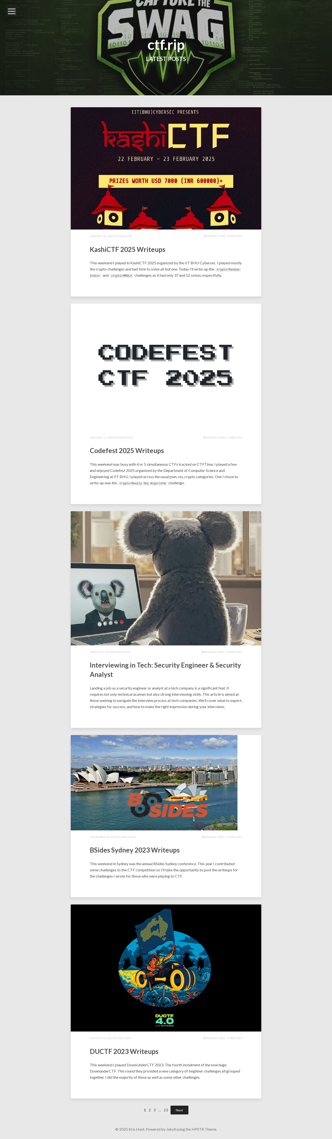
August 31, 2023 (101, 1038)
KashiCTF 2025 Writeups (133, 249)
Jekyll (171, 1129)
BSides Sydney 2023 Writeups (140, 849)
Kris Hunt (126, 236)
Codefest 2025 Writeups (132, 450)
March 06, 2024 (101, 652)
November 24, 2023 (103, 837)
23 (166, 1110)
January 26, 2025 (102, 236)
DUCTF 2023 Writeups (129, 1051)
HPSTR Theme (204, 1129)
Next (179, 1110)
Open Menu (11, 11)
